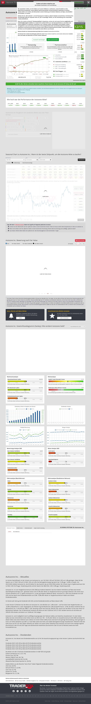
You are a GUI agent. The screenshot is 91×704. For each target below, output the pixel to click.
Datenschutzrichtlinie (53, 31)
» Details (31, 52)
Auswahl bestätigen (39, 39)
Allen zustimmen (53, 39)
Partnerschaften (61, 45)
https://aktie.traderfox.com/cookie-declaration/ (57, 34)
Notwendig (32, 45)
